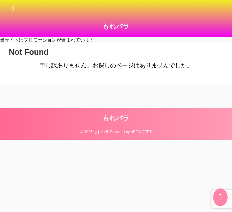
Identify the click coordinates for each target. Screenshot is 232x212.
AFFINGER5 (141, 132)
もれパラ (116, 26)
